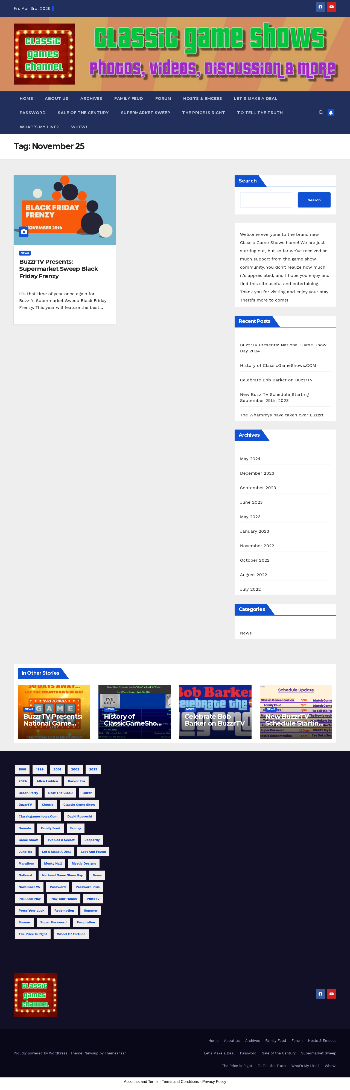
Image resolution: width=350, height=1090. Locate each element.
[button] (321, 112)
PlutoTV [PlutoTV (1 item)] (93, 899)
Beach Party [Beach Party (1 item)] (28, 793)
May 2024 (250, 458)
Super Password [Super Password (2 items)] (53, 922)
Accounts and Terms (141, 1081)
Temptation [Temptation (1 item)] (86, 922)
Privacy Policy (214, 1081)
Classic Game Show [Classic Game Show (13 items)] (79, 805)
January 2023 (254, 531)
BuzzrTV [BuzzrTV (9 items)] (25, 805)
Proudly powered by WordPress (41, 1053)
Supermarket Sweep (145, 112)
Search (248, 181)
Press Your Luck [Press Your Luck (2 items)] (31, 910)
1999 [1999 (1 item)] (39, 769)
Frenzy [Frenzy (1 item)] (75, 828)
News (25, 252)
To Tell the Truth (260, 112)
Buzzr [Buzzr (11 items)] (87, 793)
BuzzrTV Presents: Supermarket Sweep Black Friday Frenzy (58, 269)
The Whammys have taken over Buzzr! (281, 415)
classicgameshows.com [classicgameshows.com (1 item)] (38, 816)
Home (26, 98)
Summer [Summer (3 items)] (91, 910)
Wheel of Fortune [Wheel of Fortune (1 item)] (71, 934)
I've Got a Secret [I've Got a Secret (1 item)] (61, 840)
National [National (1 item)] (25, 875)
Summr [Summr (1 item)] (24, 922)
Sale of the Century (83, 112)
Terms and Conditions (180, 1081)
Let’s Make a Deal (256, 98)
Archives (91, 98)
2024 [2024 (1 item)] (23, 781)
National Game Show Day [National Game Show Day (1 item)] (62, 875)
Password (33, 112)
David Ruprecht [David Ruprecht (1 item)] (79, 816)
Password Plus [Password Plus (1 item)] (88, 887)
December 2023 (257, 473)
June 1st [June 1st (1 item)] (25, 852)
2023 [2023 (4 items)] (93, 769)
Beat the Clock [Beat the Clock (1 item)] (60, 793)
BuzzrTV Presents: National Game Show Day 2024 (52, 723)
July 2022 (250, 589)
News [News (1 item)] (97, 875)
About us (56, 98)
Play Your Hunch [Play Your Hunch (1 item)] (64, 899)
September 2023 (258, 487)
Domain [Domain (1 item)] (25, 828)
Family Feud (128, 98)
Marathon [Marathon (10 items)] (26, 863)
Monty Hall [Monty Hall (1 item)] (53, 863)
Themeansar (115, 1053)
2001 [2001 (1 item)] (57, 769)
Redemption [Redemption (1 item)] (64, 910)
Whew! (79, 126)
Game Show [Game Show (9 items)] (28, 840)
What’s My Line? (39, 126)
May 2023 (250, 516)
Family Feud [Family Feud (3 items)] (50, 828)
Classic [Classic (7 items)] (47, 805)
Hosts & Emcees (202, 98)
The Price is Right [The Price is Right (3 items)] (33, 934)
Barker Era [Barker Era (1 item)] (76, 781)
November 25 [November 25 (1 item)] (29, 887)
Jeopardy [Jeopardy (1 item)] (92, 840)
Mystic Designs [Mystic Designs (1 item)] (84, 863)
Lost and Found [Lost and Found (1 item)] (93, 852)
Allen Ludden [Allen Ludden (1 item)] (47, 781)
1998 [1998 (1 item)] (22, 769)
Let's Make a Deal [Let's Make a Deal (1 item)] (56, 852)
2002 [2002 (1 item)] (75, 769)
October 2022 (255, 560)
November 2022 (257, 545)
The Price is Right (203, 112)
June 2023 (251, 502)
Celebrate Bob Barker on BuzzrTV (276, 379)
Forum (163, 98)
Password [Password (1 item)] (58, 887)
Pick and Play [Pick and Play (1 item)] (30, 899)
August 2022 (253, 574)
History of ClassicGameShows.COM (278, 365)
